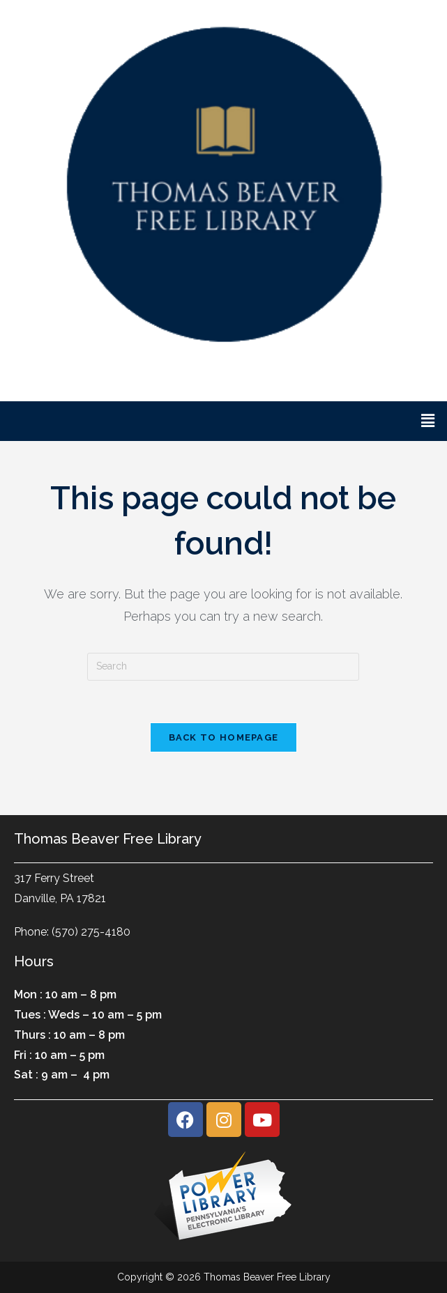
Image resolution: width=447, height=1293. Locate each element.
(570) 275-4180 (91, 931)
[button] (428, 421)
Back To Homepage (224, 737)
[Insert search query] (223, 667)
